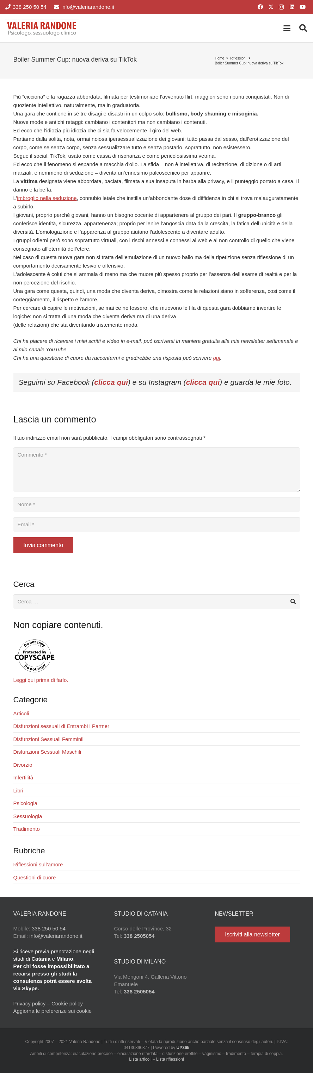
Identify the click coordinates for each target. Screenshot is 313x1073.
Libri (18, 790)
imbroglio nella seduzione (46, 198)
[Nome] (156, 504)
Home (219, 58)
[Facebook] (260, 7)
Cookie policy (67, 1003)
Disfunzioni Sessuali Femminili (49, 739)
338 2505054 (139, 936)
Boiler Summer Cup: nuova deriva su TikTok (249, 63)
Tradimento (26, 829)
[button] (287, 28)
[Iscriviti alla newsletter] (252, 934)
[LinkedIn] (292, 7)
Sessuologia (27, 816)
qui (216, 358)
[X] (270, 7)
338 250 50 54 (49, 928)
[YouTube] (302, 7)
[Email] (156, 524)
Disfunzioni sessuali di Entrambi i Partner (61, 726)
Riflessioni (238, 58)
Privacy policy (29, 1003)
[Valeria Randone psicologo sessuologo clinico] (42, 28)
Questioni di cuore (34, 877)
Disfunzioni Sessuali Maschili (47, 752)
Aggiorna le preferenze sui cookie (52, 1011)
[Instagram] (281, 7)
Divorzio (22, 765)
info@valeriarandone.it (55, 936)
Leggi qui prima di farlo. (40, 680)
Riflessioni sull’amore (38, 864)
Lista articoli (140, 1059)
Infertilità (23, 777)
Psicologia (25, 803)
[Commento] (156, 469)
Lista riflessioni (170, 1059)
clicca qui (111, 382)
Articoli (21, 713)
